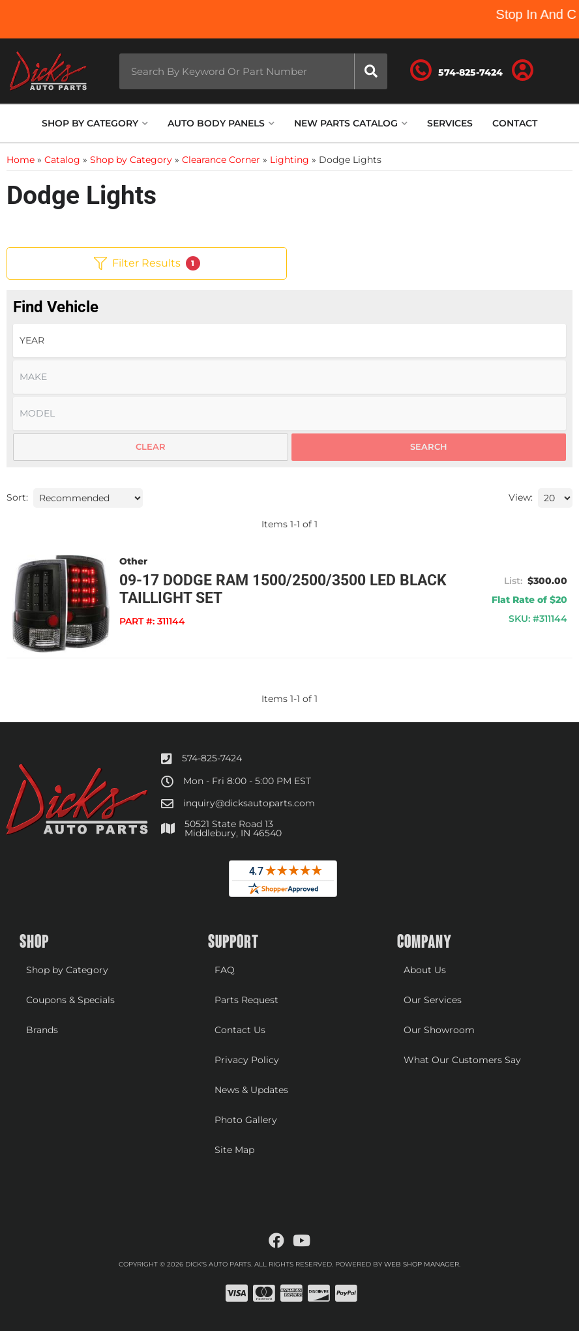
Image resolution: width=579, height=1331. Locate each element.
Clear (151, 446)
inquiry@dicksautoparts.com (249, 803)
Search (428, 446)
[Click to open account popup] (522, 71)
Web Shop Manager (421, 1264)
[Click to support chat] (456, 71)
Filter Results (147, 263)
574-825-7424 (212, 758)
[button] (253, 71)
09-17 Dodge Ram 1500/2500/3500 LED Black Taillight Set (283, 589)
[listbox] (289, 340)
